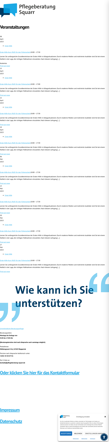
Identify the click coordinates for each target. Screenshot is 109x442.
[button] (105, 417)
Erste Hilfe (8, 46)
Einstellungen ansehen (95, 433)
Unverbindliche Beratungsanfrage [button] (12, 328)
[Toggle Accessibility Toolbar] (104, 437)
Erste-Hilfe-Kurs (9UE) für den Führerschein (15, 52)
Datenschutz (76, 438)
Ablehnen (78, 433)
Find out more (5, 66)
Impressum (92, 438)
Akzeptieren (66, 433)
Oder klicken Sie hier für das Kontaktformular (39, 372)
